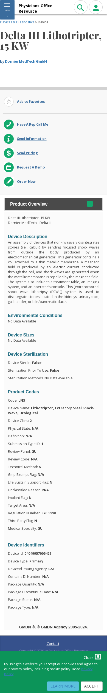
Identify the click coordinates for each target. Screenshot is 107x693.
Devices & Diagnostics (17, 22)
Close (92, 656)
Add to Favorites (31, 101)
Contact (53, 643)
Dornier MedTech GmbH (26, 61)
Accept (91, 686)
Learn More (62, 686)
